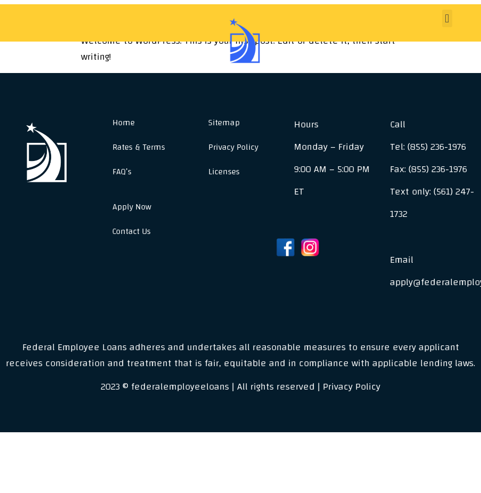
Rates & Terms (138, 147)
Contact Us (131, 231)
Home (123, 123)
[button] (447, 18)
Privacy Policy (233, 147)
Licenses (224, 172)
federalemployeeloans (180, 386)
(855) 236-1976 (436, 147)
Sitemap (224, 123)
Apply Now (131, 207)
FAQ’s (122, 172)
